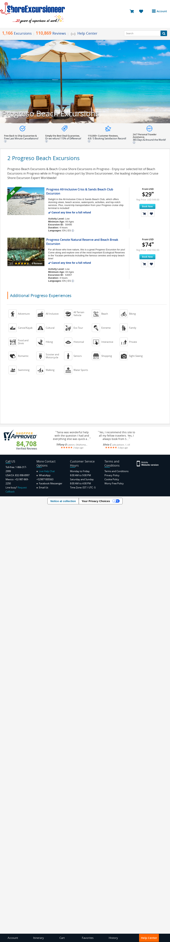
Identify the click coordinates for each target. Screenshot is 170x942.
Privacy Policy (111, 475)
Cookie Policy (111, 479)
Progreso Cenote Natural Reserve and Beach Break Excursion (82, 242)
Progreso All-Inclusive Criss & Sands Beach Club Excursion (79, 191)
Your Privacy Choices (96, 501)
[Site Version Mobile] (148, 463)
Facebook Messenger (49, 483)
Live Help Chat (45, 471)
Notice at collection (63, 501)
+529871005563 (44, 479)
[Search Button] (164, 33)
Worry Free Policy (114, 483)
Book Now (147, 206)
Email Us (42, 487)
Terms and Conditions (116, 471)
